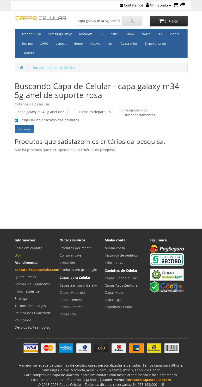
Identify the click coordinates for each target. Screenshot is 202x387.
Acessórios (129, 43)
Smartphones (155, 43)
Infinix (174, 34)
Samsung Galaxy (60, 34)
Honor (78, 43)
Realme (27, 43)
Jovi (110, 43)
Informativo (114, 262)
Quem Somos (25, 277)
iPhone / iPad (31, 34)
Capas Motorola (72, 292)
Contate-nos (131, 5)
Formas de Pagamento (32, 284)
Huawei (95, 43)
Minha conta (158, 5)
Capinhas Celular (118, 307)
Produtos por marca (76, 248)
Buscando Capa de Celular (54, 67)
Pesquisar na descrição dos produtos (47, 120)
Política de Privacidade (33, 313)
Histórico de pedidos (121, 255)
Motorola (85, 34)
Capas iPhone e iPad (121, 278)
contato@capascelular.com (37, 269)
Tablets (28, 53)
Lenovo (61, 43)
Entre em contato (28, 248)
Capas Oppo (114, 299)
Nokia (146, 34)
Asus (114, 34)
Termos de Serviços (30, 305)
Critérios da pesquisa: (32, 104)
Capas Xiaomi (115, 292)
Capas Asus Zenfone (121, 285)
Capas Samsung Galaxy (78, 285)
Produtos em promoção (78, 269)
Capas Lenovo (71, 299)
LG (102, 34)
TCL (160, 34)
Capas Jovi (68, 314)
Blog (18, 255)
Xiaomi (130, 34)
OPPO (44, 43)
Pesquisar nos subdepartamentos (137, 112)
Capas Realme (71, 307)
